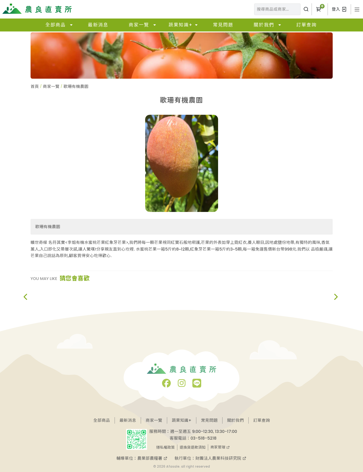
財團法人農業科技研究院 (221, 458)
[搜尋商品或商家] (306, 9)
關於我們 (264, 25)
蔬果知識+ (181, 25)
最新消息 (98, 25)
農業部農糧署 (152, 458)
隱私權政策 (165, 447)
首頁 (35, 86)
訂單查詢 (306, 25)
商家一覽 (139, 25)
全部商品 (55, 25)
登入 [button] (339, 9)
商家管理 (220, 447)
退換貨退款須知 (193, 447)
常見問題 (223, 25)
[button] (318, 9)
